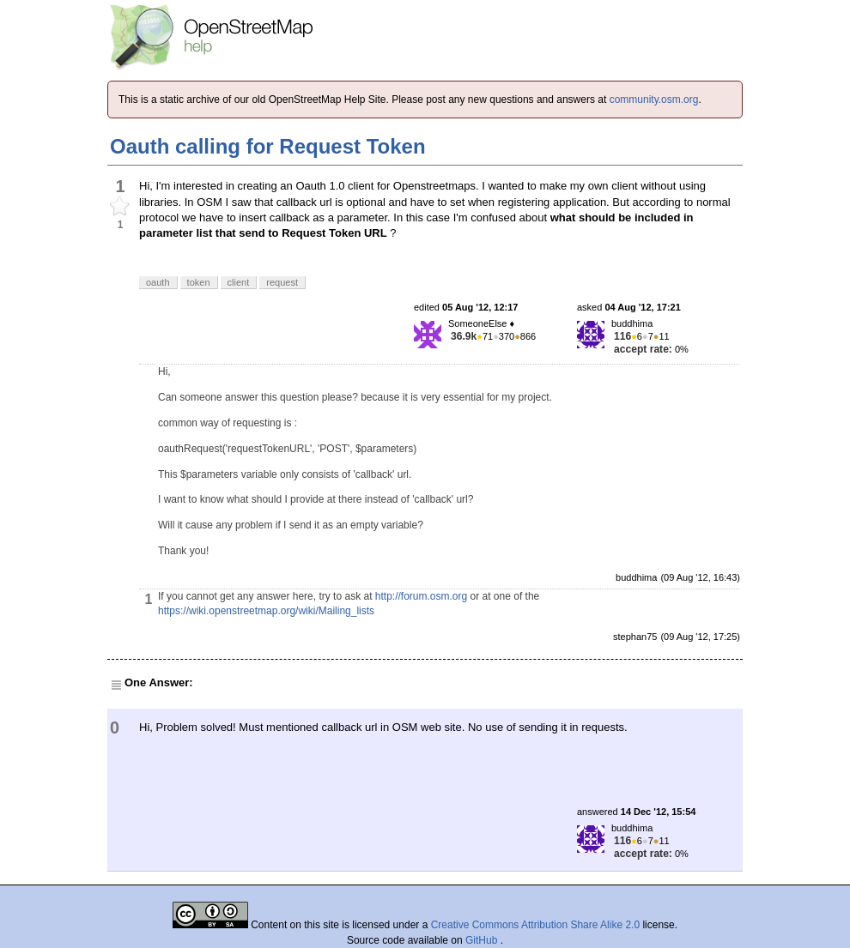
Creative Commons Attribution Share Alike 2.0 (535, 925)
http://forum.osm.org (421, 596)
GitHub (483, 940)
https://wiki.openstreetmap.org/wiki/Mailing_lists (266, 611)
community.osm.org (654, 100)
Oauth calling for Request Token (268, 146)
